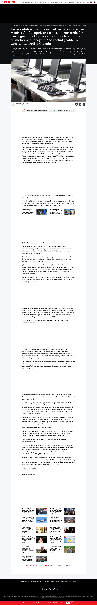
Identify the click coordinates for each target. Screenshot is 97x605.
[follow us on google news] (27, 566)
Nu (72, 602)
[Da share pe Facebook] (76, 104)
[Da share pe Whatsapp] (84, 104)
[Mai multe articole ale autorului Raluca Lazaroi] (13, 104)
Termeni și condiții (49, 581)
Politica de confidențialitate (63, 581)
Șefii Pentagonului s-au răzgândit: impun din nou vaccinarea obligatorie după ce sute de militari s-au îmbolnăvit (56, 510)
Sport (82, 2)
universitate (34, 468)
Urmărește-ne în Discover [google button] (62, 110)
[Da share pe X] (80, 104)
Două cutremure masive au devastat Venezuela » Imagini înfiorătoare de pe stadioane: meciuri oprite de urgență (56, 519)
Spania (87, 2)
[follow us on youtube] (48, 566)
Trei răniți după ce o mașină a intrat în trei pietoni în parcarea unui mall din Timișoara (28, 510)
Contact (75, 581)
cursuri (24, 468)
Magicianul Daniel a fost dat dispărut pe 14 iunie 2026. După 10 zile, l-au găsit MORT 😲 (56, 529)
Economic (34, 2)
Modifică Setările (48, 585)
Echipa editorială (24, 581)
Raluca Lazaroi (19, 105)
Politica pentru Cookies (37, 581)
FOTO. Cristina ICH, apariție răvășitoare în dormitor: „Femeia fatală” (28, 539)
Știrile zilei (26, 2)
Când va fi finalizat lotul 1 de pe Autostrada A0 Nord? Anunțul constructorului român (56, 548)
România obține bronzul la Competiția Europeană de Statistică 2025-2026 (56, 211)
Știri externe (49, 2)
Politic (41, 2)
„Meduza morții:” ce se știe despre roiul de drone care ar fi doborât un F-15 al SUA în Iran (28, 519)
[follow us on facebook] (69, 566)
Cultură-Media (74, 2)
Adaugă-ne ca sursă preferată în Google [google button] (35, 110)
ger (29, 468)
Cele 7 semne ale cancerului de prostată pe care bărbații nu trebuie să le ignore (28, 548)
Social (57, 2)
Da (68, 602)
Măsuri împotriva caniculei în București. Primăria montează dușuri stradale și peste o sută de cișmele (28, 211)
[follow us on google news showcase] (38, 566)
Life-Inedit (64, 2)
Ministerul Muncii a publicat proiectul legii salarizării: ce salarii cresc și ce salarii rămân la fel (27, 558)
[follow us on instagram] (59, 566)
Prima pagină (14, 25)
